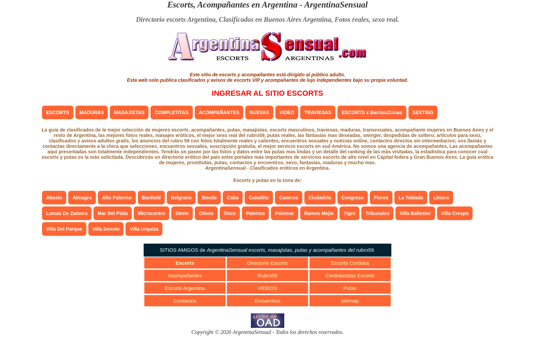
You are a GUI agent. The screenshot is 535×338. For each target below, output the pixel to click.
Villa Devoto (106, 229)
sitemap (350, 301)
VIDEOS (267, 288)
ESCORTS (57, 112)
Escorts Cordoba (350, 263)
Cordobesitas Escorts (350, 275)
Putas (349, 288)
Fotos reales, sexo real (365, 19)
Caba (232, 197)
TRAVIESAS (317, 112)
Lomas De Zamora (66, 213)
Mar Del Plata (113, 213)
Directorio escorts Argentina (176, 19)
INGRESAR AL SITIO (267, 93)
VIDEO (286, 112)
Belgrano (181, 197)
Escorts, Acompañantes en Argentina (232, 4)
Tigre (349, 213)
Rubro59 (267, 275)
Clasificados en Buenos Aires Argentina (275, 19)
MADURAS (91, 112)
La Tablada (411, 197)
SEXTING (423, 112)
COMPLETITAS (171, 112)
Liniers (441, 197)
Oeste (182, 213)
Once (230, 213)
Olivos (206, 213)
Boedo (209, 197)
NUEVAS (259, 112)
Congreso (353, 197)
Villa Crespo (455, 213)
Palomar (284, 213)
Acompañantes (185, 275)
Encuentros (267, 301)
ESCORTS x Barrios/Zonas (372, 112)
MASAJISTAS (129, 112)
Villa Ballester (415, 213)
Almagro (82, 197)
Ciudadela (319, 197)
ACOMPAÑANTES (219, 112)
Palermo (255, 213)
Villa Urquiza (144, 229)
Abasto (54, 197)
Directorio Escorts (267, 263)
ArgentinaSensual (336, 4)
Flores (381, 197)
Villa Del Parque (64, 229)
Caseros (288, 197)
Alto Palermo (116, 197)
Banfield (151, 197)
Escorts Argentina (185, 288)
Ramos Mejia (319, 213)
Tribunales (377, 213)
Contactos (185, 301)
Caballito (259, 197)
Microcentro (151, 213)
